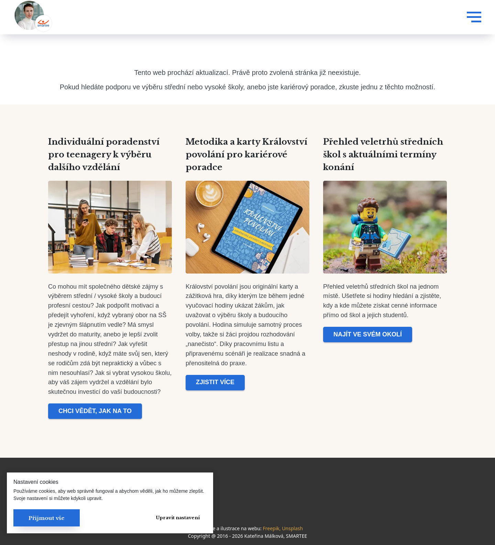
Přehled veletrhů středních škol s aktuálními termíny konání (383, 154)
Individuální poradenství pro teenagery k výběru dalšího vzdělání (104, 154)
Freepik (271, 528)
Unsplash (292, 528)
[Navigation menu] (474, 17)
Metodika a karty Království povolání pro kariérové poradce (246, 154)
